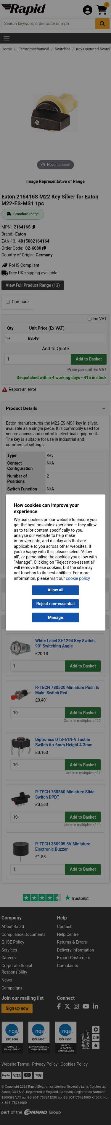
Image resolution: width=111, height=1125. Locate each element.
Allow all (55, 590)
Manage (55, 617)
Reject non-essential (55, 603)
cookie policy (78, 578)
